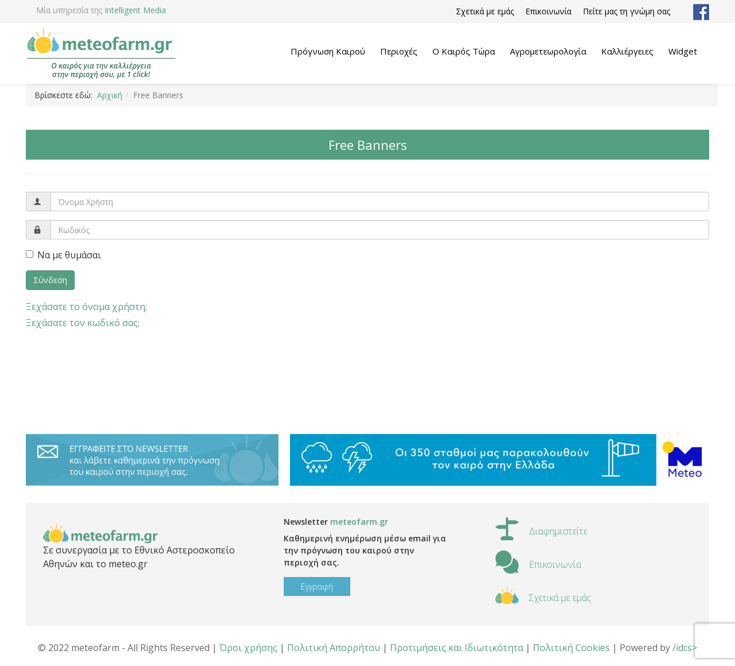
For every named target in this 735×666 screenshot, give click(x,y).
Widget (682, 51)
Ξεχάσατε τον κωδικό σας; (83, 322)
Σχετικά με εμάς (485, 11)
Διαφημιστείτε (558, 531)
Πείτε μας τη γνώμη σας (626, 11)
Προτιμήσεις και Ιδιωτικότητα (456, 647)
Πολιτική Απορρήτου (333, 647)
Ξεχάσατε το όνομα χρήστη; (86, 306)
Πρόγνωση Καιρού (328, 51)
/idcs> (684, 647)
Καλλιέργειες (627, 51)
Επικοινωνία (548, 11)
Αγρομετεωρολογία (548, 51)
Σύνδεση (50, 279)
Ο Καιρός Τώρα (463, 51)
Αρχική (109, 95)
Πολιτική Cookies (571, 647)
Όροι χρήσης (248, 647)
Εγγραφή (317, 586)
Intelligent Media (135, 10)
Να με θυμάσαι (63, 255)
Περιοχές (398, 51)
